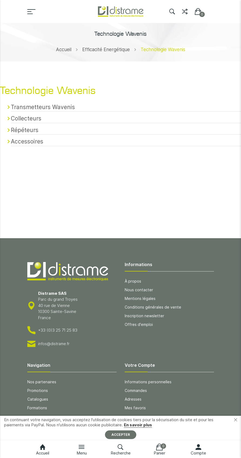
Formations (37, 407)
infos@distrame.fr (54, 343)
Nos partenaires (41, 382)
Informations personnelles (148, 382)
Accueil (63, 49)
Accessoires (27, 141)
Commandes (136, 390)
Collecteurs (26, 118)
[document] (120, 428)
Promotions (37, 390)
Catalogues (37, 399)
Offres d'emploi (139, 324)
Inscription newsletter (144, 315)
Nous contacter (139, 289)
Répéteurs (24, 130)
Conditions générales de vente (153, 307)
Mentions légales (140, 298)
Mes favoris (135, 407)
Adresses (133, 399)
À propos (133, 281)
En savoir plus (138, 424)
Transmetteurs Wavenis (43, 107)
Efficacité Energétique (106, 49)
